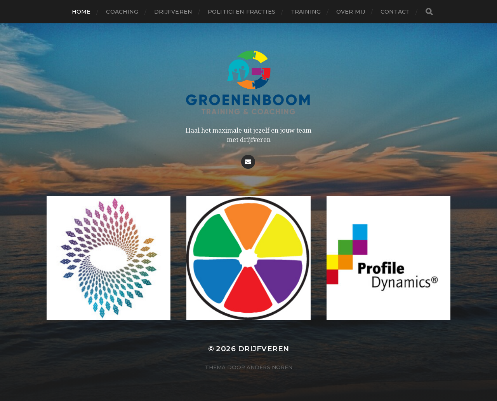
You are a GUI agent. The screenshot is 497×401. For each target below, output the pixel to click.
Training (306, 11)
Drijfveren (173, 11)
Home (81, 11)
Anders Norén (269, 367)
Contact (395, 11)
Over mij (350, 11)
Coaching (122, 11)
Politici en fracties (241, 11)
